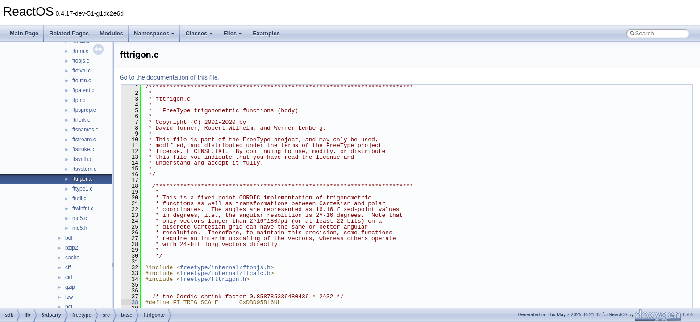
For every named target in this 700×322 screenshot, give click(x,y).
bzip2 (71, 248)
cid (68, 277)
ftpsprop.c (84, 110)
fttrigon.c (82, 179)
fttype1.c (82, 189)
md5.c (79, 218)
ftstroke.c (83, 149)
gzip (70, 287)
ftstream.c (84, 139)
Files (233, 33)
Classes (198, 33)
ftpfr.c (78, 100)
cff (68, 267)
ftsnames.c (85, 130)
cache (72, 257)
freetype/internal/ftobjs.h (225, 267)
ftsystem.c (84, 169)
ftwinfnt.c (82, 208)
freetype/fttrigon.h (213, 279)
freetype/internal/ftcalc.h (225, 273)
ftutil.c (79, 198)
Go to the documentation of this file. (169, 77)
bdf (69, 238)
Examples (266, 33)
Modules (111, 33)
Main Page (24, 33)
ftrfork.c (81, 120)
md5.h (79, 228)
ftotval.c (81, 71)
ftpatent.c (83, 90)
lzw (69, 297)
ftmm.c (80, 51)
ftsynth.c (82, 159)
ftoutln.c (81, 80)
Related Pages (69, 33)
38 (129, 302)
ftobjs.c (80, 61)
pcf (68, 307)
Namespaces (154, 33)
